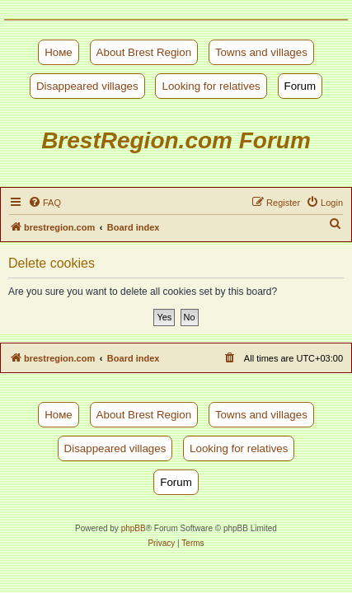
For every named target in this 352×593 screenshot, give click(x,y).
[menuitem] (44, 202)
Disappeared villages (87, 86)
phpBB (133, 528)
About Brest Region (144, 52)
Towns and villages (261, 52)
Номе (59, 52)
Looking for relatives (211, 86)
